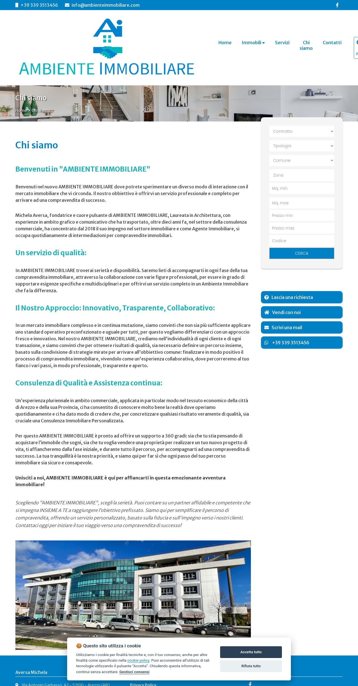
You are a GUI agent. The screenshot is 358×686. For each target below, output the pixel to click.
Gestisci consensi (134, 671)
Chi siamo (41, 110)
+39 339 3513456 (39, 5)
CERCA (301, 253)
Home (21, 110)
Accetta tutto (251, 652)
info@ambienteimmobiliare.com (102, 5)
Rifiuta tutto (251, 666)
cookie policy (138, 660)
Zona (279, 175)
